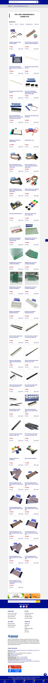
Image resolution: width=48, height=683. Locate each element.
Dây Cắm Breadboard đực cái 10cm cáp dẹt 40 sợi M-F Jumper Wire (31, 533)
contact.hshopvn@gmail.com (16, 654)
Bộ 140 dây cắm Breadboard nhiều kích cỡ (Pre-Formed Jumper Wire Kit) (15, 239)
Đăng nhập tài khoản (12, 625)
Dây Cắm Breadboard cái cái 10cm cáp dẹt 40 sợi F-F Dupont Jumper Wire (15, 582)
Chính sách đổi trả (11, 616)
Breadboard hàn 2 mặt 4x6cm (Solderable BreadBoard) (15, 288)
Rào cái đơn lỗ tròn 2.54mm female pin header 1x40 (14, 410)
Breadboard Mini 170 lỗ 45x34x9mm (14, 459)
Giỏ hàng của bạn (11, 626)
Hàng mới (22, 24)
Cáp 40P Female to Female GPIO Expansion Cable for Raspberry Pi (31, 43)
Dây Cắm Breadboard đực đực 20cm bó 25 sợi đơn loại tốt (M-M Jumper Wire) (16, 166)
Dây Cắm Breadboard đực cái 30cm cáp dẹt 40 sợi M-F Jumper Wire (31, 508)
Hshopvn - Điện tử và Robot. (22, 658)
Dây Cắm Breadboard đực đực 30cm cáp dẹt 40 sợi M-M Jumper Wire (16, 484)
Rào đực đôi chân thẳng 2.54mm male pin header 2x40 (16, 337)
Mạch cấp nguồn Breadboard (30, 458)
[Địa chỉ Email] (24, 601)
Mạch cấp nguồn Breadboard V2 (15, 213)
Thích (11, 48)
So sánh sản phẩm (28, 618)
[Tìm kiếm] (36, 2)
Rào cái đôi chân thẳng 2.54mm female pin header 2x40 (31, 385)
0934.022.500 (28, 659)
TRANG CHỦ (27, 623)
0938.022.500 (22, 659)
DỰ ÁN (26, 626)
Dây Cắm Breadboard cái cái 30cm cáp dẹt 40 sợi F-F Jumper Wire (15, 557)
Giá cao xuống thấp (38, 24)
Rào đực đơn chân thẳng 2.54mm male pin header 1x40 (31, 361)
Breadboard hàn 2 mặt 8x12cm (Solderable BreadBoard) (15, 263)
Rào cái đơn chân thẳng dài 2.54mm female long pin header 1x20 (31, 410)
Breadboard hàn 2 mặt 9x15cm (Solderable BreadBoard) (31, 239)
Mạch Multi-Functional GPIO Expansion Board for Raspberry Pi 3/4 (16, 68)
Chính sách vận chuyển (12, 613)
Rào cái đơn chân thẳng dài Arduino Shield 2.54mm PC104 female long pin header (31, 92)
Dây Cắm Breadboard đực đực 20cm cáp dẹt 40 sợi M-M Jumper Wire (31, 484)
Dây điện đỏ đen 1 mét (29, 140)
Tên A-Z (11, 24)
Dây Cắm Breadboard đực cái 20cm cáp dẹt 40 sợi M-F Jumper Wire (16, 533)
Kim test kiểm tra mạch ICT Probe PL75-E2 (16, 92)
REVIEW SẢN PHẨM (29, 628)
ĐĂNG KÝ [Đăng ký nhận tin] (38, 601)
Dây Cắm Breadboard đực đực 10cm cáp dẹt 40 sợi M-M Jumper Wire (16, 508)
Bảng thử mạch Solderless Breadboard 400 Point (14, 312)
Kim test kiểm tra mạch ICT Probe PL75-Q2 (31, 67)
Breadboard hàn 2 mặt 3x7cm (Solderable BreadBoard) (31, 288)
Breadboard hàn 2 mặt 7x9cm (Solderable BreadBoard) (31, 263)
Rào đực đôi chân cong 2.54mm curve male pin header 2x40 (31, 337)
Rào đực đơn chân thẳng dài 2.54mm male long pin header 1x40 (15, 361)
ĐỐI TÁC (26, 630)
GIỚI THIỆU (27, 631)
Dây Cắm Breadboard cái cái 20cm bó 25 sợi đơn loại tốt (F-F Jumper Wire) (31, 166)
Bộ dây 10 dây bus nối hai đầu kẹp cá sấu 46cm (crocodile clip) (31, 190)
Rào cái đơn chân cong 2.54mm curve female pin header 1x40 (31, 434)
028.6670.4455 (14, 655)
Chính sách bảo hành (12, 614)
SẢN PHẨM (27, 625)
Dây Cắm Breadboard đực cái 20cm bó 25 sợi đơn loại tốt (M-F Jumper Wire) (15, 190)
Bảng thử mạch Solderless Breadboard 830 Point (30, 312)
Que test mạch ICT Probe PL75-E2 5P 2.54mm (31, 116)
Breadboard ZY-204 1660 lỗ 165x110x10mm (14, 141)
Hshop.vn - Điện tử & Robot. (22, 657)
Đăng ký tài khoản (11, 623)
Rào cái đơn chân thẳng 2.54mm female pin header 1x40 (15, 434)
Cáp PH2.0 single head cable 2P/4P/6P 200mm (15, 43)
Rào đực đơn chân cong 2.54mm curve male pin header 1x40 (15, 385)
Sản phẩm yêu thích (28, 616)
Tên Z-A (16, 24)
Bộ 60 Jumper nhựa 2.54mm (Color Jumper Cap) (30, 214)
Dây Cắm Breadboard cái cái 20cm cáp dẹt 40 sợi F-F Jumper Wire (31, 557)
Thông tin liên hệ (28, 614)
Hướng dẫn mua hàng (29, 613)
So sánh (21, 48)
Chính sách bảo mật (12, 618)
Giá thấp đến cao (29, 24)
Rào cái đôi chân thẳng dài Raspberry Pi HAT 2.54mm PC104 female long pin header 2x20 (16, 117)
